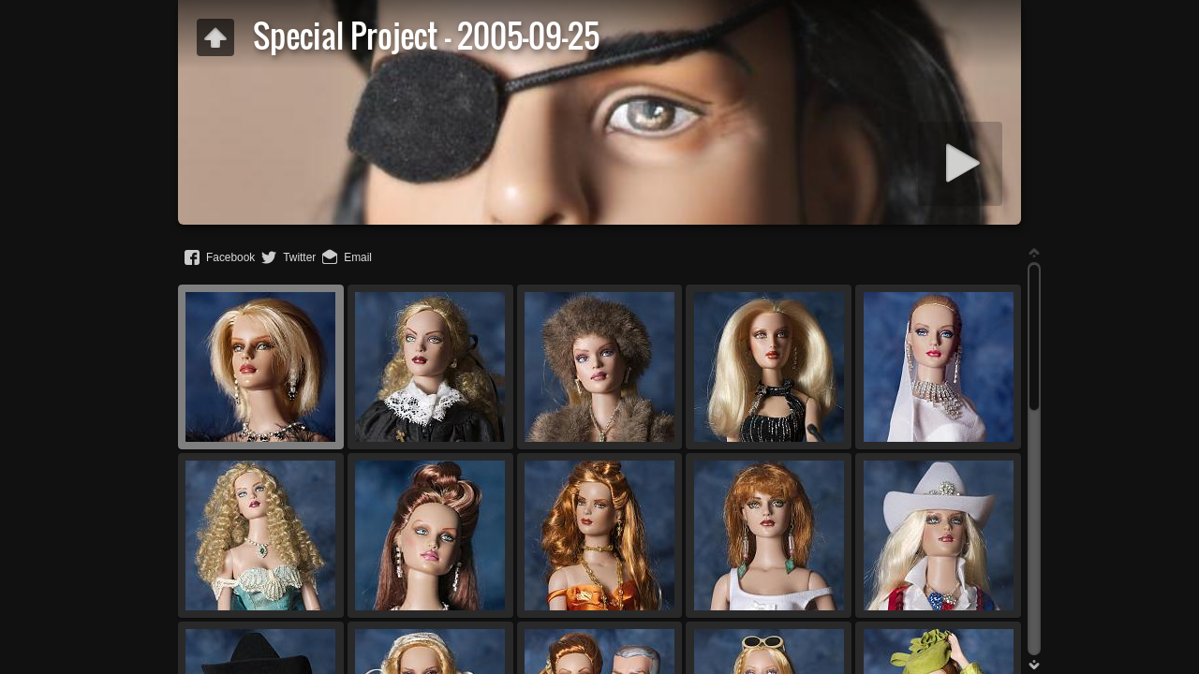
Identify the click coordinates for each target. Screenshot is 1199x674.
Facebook (230, 257)
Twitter (299, 257)
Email (358, 257)
